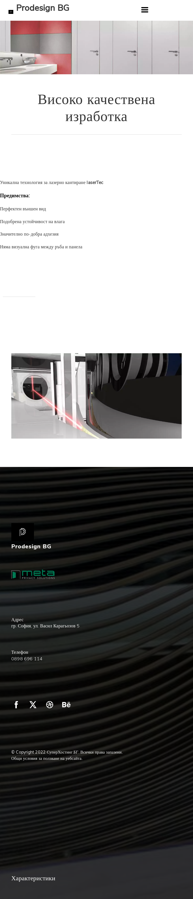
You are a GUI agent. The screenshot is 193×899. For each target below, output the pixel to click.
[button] (144, 9)
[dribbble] (50, 705)
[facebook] (16, 705)
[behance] (66, 705)
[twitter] (33, 705)
